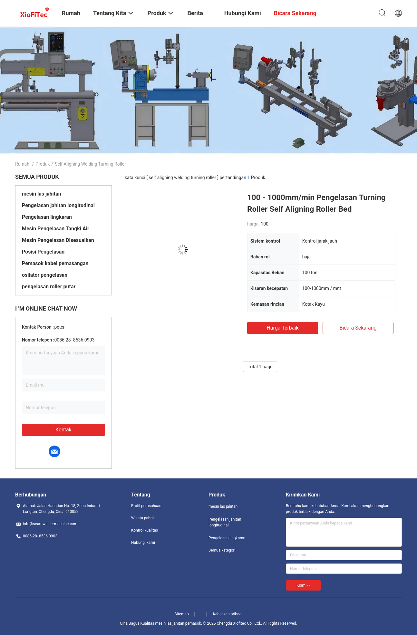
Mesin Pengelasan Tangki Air (55, 229)
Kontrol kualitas (144, 530)
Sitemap (182, 614)
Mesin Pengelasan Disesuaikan (58, 240)
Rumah (22, 164)
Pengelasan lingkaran (47, 217)
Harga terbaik (282, 328)
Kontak (63, 430)
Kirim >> (303, 585)
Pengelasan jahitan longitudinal (58, 205)
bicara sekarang (357, 328)
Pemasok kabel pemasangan (55, 263)
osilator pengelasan (44, 275)
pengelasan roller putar (48, 287)
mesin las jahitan (41, 194)
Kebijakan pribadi (228, 614)
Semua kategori (222, 550)
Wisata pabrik (143, 518)
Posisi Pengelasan (43, 252)
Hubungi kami (143, 542)
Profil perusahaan (146, 506)
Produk (42, 164)
